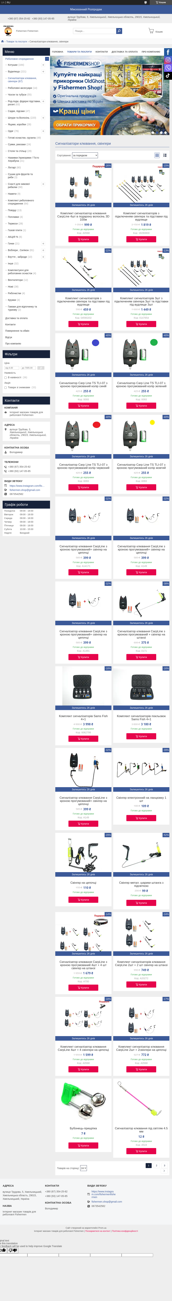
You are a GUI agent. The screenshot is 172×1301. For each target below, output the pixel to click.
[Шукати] (119, 31)
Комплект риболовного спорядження (21, 202)
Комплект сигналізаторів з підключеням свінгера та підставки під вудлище (141, 216)
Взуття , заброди (17, 256)
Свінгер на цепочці (83, 882)
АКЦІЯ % (13, 236)
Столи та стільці (17, 151)
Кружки (12, 300)
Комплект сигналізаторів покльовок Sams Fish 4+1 (141, 718)
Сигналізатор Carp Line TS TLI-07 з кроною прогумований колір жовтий (141, 466)
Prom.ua (102, 1228)
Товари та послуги (16, 41)
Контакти (101, 51)
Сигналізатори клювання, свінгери (22, 80)
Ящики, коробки (17, 124)
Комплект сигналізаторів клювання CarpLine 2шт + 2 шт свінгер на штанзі (141, 963)
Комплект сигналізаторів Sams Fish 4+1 (83, 718)
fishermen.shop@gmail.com (25, 490)
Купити (85, 239)
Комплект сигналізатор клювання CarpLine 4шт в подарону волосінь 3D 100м (83, 216)
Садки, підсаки (16, 111)
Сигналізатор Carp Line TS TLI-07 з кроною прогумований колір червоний (83, 466)
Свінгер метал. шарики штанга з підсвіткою (141, 884)
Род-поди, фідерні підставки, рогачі (24, 103)
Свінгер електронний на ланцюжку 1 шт (141, 799)
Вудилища (14, 71)
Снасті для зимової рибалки (19, 186)
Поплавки (13, 216)
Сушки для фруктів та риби (20, 176)
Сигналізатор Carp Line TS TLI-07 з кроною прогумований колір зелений (141, 385)
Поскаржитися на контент (97, 1231)
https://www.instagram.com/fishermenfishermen (27, 485)
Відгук (8, 337)
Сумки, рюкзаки (17, 144)
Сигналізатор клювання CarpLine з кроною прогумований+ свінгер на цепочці (83, 549)
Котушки (12, 64)
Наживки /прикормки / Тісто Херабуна (23, 159)
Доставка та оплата (125, 51)
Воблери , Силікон (18, 250)
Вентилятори (15, 280)
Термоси (13, 223)
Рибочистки (14, 293)
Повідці (12, 210)
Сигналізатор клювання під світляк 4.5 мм (141, 1130)
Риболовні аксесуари (20, 88)
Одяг (10, 131)
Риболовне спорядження (19, 58)
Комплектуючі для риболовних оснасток (20, 272)
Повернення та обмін (17, 330)
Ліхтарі (12, 167)
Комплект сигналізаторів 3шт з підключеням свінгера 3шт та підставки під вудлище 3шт (141, 301)
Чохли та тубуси (17, 94)
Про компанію (151, 51)
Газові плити (15, 230)
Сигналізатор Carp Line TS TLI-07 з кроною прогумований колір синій (83, 385)
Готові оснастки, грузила (22, 137)
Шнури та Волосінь (18, 117)
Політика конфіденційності (125, 1231)
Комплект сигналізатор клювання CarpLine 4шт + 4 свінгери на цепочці (83, 1048)
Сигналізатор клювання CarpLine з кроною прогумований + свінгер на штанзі (141, 634)
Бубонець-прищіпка (83, 1128)
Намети (12, 193)
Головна (57, 51)
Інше (10, 263)
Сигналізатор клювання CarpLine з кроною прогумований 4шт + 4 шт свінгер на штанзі (83, 965)
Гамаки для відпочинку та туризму (22, 308)
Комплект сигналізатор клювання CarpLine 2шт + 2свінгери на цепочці (141, 1048)
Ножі (10, 286)
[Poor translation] (12, 1250)
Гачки (11, 243)
